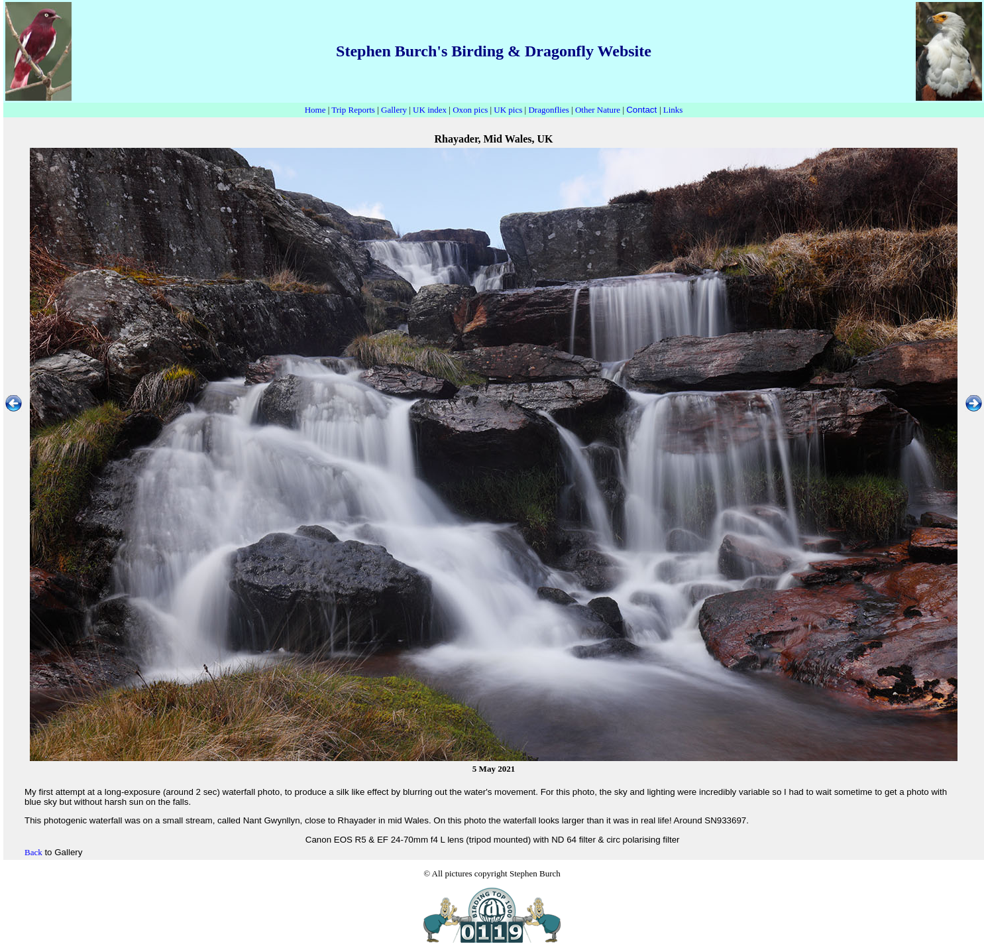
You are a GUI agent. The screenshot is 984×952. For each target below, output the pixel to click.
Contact (641, 110)
